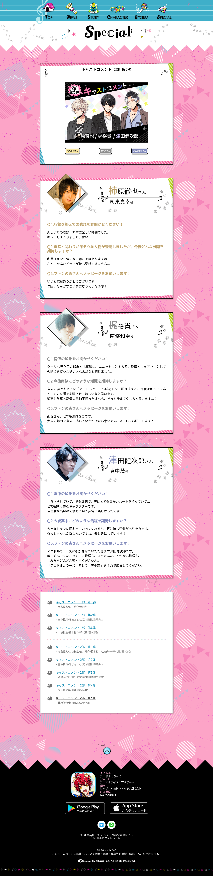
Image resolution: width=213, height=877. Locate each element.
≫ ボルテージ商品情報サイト (115, 836)
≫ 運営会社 (87, 836)
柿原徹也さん (75, 151)
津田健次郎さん (136, 151)
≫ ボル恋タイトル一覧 (106, 839)
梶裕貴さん (105, 151)
